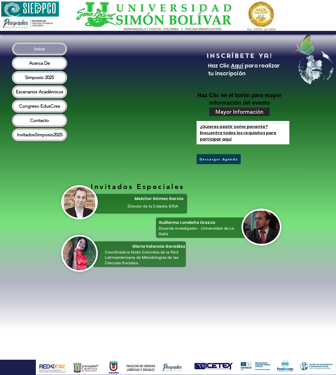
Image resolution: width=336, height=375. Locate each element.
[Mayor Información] (239, 112)
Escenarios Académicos (39, 92)
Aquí (237, 65)
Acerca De (39, 63)
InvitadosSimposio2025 (39, 135)
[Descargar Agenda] (219, 159)
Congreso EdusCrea (39, 106)
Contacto (39, 120)
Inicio (39, 49)
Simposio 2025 (39, 77)
